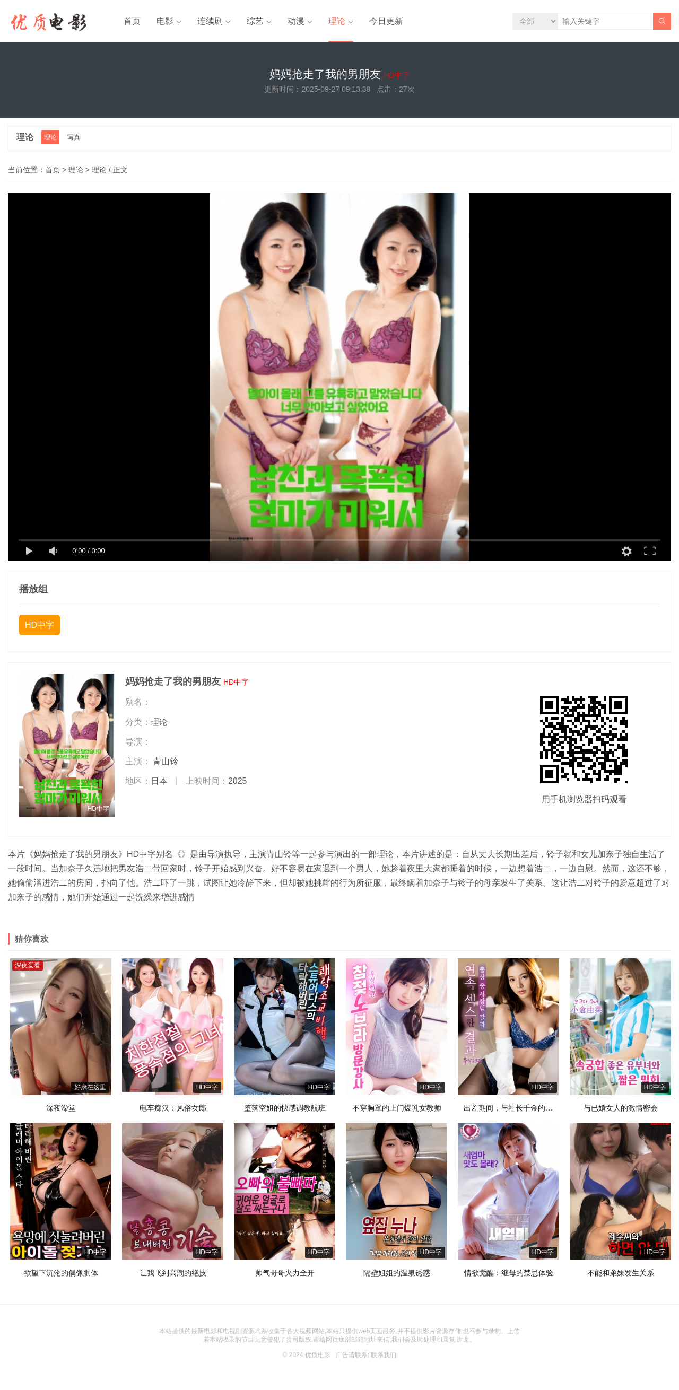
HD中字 (39, 625)
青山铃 (165, 761)
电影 (164, 20)
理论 (336, 20)
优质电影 (317, 1355)
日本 (159, 780)
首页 (132, 20)
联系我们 (383, 1355)
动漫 (296, 20)
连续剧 (210, 20)
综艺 (255, 20)
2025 (237, 780)
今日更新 (386, 20)
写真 (73, 137)
